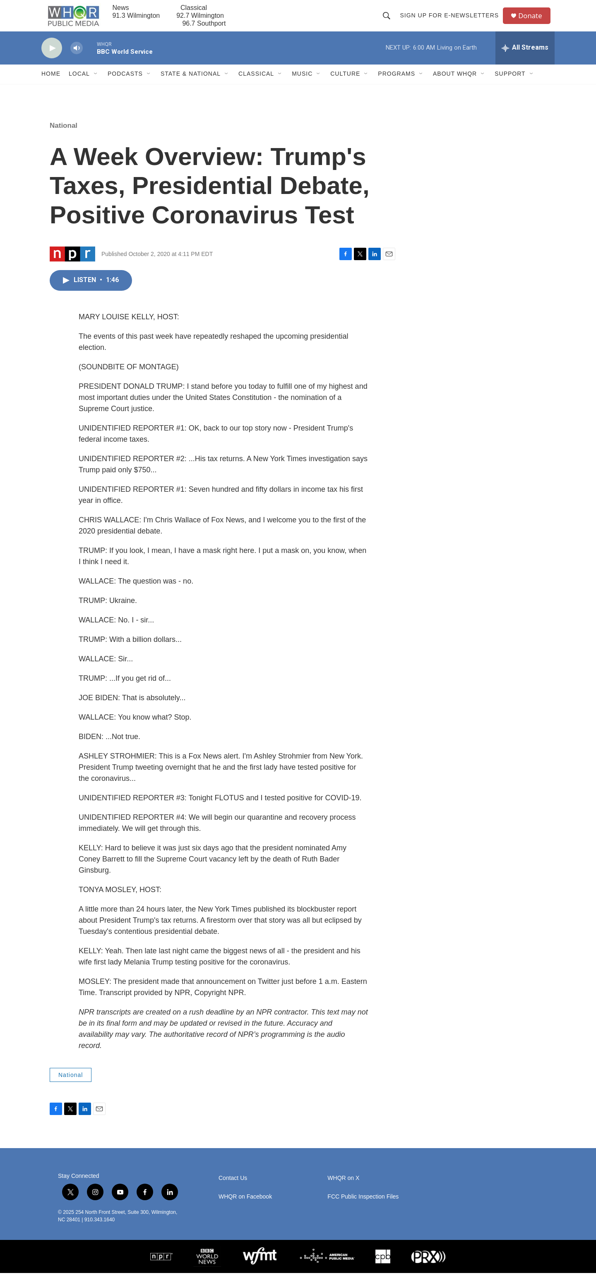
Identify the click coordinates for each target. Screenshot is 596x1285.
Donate (533, 21)
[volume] (77, 60)
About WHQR (455, 86)
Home (50, 86)
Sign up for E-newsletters (451, 21)
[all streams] (525, 60)
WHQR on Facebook (245, 1209)
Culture (345, 86)
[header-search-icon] (389, 21)
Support (510, 86)
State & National (191, 86)
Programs (396, 86)
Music (302, 86)
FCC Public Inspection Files (363, 1209)
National (63, 137)
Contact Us (233, 1190)
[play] (51, 60)
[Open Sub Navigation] (96, 86)
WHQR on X (343, 1190)
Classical (256, 86)
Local (79, 86)
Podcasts (125, 86)
